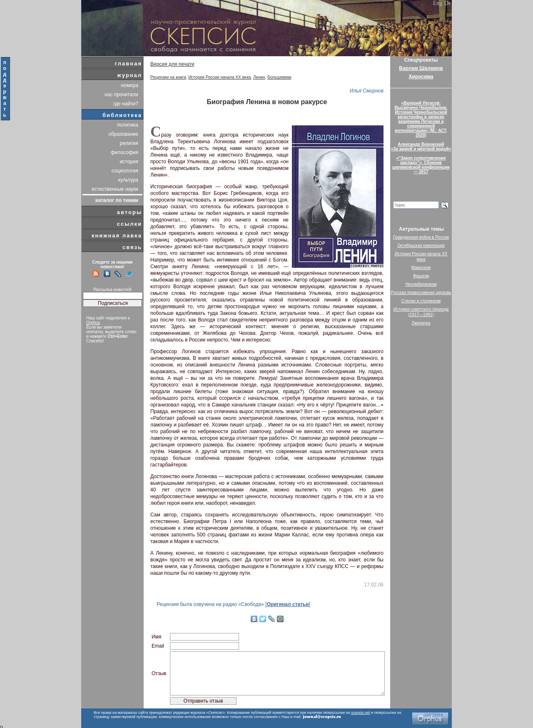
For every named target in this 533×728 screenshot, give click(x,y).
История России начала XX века (219, 77)
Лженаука (421, 323)
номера (129, 85)
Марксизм (421, 267)
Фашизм (421, 276)
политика (127, 125)
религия (129, 143)
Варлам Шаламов (421, 68)
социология (125, 171)
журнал (129, 75)
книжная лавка (117, 235)
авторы (129, 212)
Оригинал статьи (288, 604)
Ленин (259, 77)
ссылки (129, 224)
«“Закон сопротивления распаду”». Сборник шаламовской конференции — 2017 (421, 165)
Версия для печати (172, 64)
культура (128, 180)
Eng (438, 3)
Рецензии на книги (168, 77)
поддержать (5, 89)
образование (123, 134)
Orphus (93, 322)
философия (124, 152)
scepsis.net (360, 713)
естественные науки (115, 189)
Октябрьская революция (421, 245)
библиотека (122, 115)
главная (128, 63)
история (129, 162)
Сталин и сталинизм (421, 301)
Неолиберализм (421, 284)
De (447, 3)
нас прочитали (121, 94)
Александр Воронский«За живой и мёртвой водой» (421, 146)
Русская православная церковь (421, 292)
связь (132, 247)
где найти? (125, 104)
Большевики (279, 77)
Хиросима (420, 77)
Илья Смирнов (367, 91)
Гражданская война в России (421, 237)
